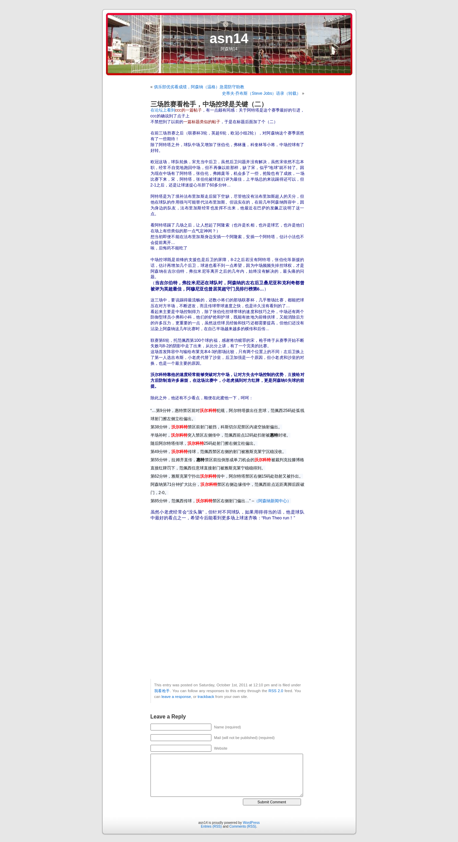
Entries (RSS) (211, 826)
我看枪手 (162, 691)
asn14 (229, 38)
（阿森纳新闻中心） (272, 500)
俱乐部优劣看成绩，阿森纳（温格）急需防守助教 (199, 87)
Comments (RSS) (243, 826)
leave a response (176, 697)
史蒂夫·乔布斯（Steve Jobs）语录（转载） (261, 93)
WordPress (251, 823)
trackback (206, 697)
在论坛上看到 (176, 110)
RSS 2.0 (276, 691)
